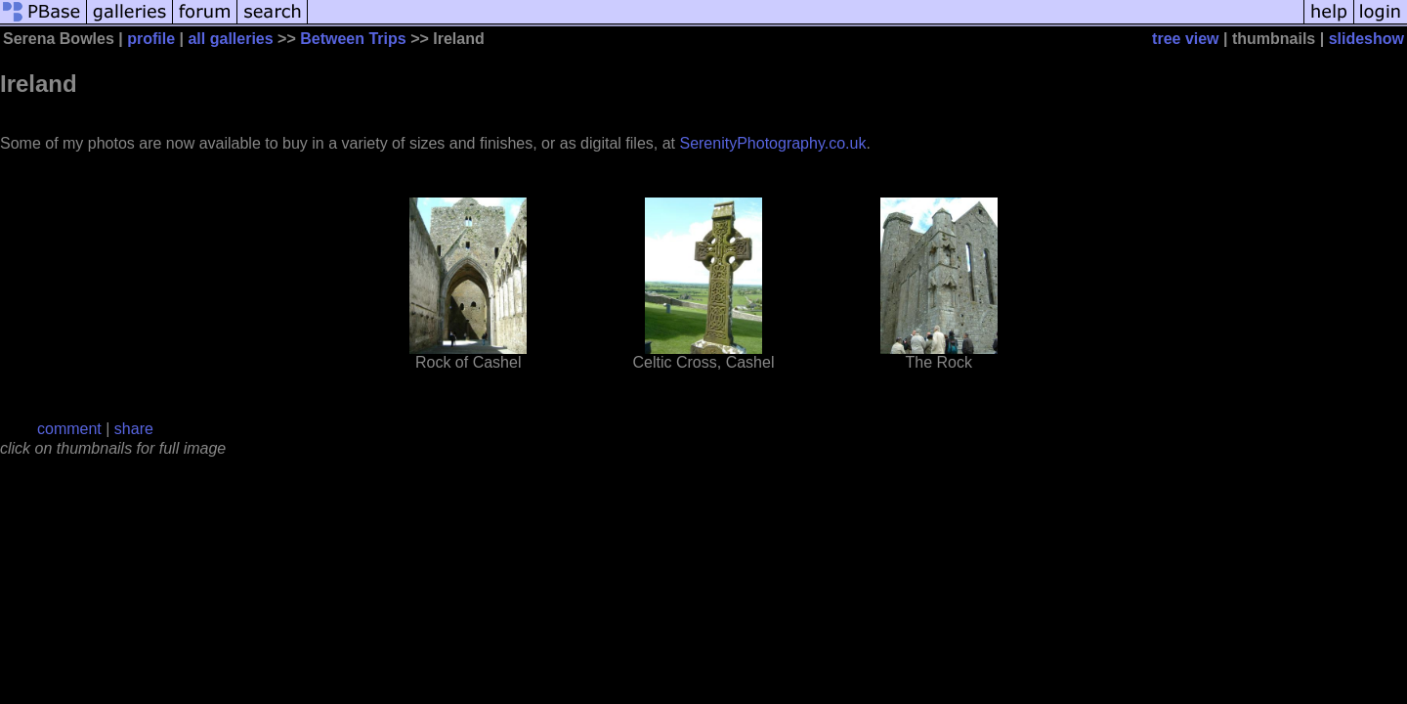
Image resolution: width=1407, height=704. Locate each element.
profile (151, 38)
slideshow (1366, 38)
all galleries (230, 38)
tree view (1185, 38)
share (133, 428)
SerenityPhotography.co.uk (772, 143)
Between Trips (352, 38)
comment (69, 428)
